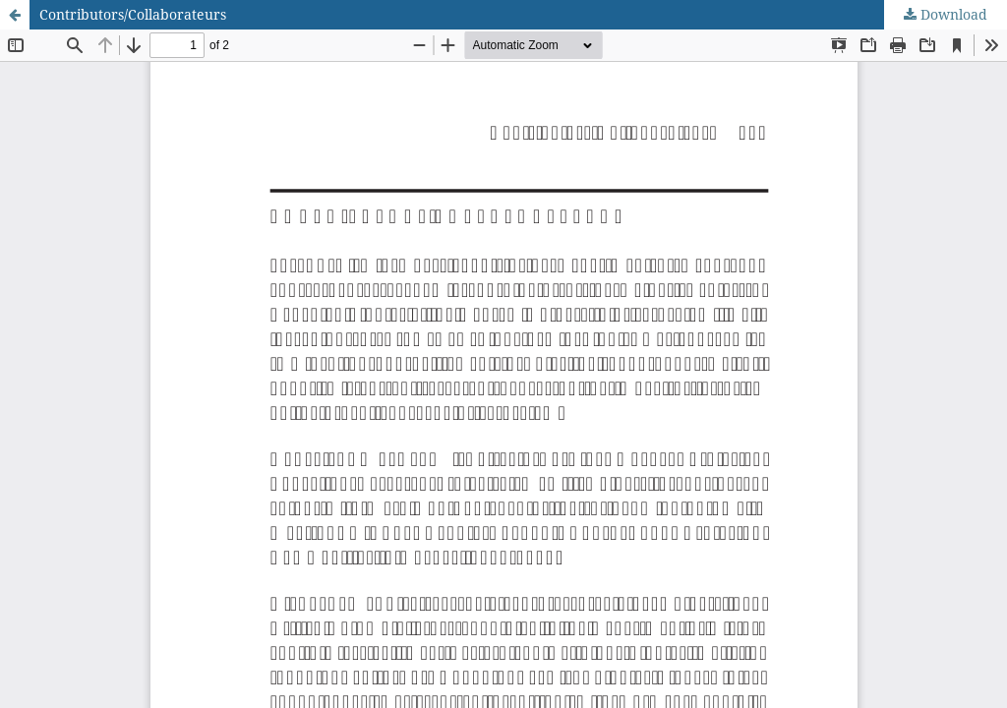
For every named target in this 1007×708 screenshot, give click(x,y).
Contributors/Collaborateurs (132, 14)
